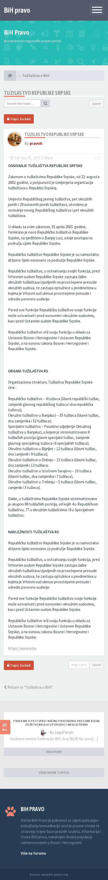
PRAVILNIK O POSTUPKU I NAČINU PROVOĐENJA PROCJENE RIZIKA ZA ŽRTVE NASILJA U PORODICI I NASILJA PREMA (56, 722)
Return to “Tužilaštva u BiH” (28, 687)
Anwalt (73, 874)
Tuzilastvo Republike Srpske (37, 93)
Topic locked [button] (19, 119)
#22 (97, 157)
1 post (96, 103)
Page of (79, 665)
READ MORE (54, 752)
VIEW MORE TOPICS (54, 772)
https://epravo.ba (22, 648)
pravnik (36, 143)
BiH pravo (17, 10)
